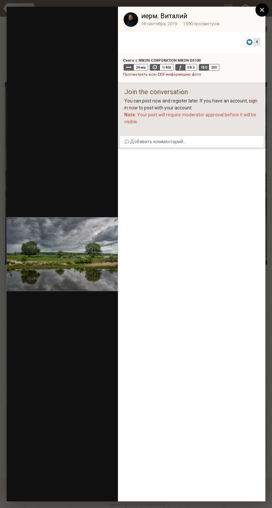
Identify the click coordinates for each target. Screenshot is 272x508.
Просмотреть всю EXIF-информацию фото (162, 74)
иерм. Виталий (164, 16)
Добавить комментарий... (155, 141)
